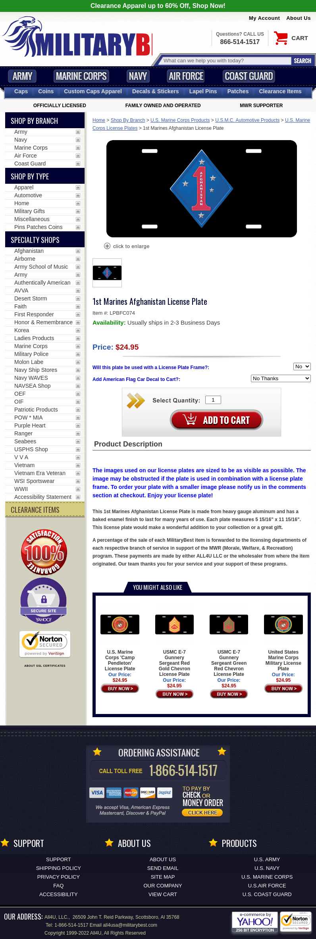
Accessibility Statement (42, 497)
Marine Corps (81, 76)
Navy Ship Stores (35, 370)
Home (98, 120)
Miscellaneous (32, 219)
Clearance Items (280, 91)
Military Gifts (29, 211)
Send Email (163, 868)
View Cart (162, 894)
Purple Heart (30, 425)
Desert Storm (30, 298)
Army (22, 76)
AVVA (21, 290)
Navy (138, 76)
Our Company (162, 886)
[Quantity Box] (213, 400)
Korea (21, 330)
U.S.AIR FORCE (267, 886)
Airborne (24, 259)
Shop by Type (30, 176)
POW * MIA (28, 417)
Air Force (186, 76)
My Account (264, 18)
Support (58, 859)
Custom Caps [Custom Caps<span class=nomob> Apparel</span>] (93, 91)
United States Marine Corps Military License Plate (283, 638)
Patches (238, 91)
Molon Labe (28, 362)
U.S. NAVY (266, 868)
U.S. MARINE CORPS (267, 877)
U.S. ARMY (267, 859)
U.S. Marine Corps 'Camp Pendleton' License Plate (119, 638)
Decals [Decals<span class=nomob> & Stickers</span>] (155, 91)
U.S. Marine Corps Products (180, 120)
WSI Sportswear (34, 481)
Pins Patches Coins (38, 227)
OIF (18, 401)
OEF (20, 394)
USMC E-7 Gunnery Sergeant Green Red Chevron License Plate (229, 641)
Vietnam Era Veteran (40, 473)
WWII (21, 489)
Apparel (23, 187)
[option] (107, 272)
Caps (21, 91)
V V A (21, 457)
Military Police (31, 354)
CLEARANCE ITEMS (35, 509)
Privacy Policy (58, 877)
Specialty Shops (35, 240)
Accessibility (58, 894)
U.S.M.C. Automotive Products (247, 120)
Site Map (163, 877)
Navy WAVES (31, 378)
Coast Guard (249, 76)
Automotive (28, 195)
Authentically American (42, 282)
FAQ (58, 886)
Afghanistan (29, 251)
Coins (46, 91)
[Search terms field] (226, 60)
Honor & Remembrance (43, 322)
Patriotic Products (36, 409)
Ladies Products (34, 338)
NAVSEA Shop (32, 386)
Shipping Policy (58, 868)
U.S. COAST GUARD (267, 894)
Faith (20, 306)
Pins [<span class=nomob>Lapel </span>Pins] (203, 91)
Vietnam (24, 465)
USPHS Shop (31, 449)
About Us (298, 18)
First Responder (34, 314)
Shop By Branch (128, 120)
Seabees (25, 441)
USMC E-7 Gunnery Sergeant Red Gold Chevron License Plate (174, 641)
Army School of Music (41, 267)
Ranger (23, 433)
